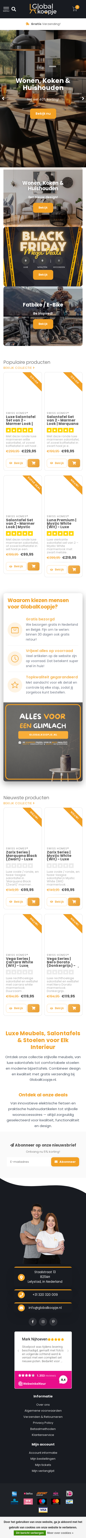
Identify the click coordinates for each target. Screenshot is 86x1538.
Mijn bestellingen (43, 1458)
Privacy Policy (43, 1423)
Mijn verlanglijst (43, 1471)
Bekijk (43, 207)
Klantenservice (43, 1435)
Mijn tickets (43, 1465)
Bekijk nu (43, 113)
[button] (3, 98)
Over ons (43, 1404)
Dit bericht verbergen (30, 1533)
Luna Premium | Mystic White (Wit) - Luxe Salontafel (61, 525)
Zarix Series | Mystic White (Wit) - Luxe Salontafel (59, 857)
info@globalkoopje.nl (45, 1307)
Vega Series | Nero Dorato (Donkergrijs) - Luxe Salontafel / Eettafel (63, 965)
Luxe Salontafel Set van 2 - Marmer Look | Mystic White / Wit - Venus (21, 423)
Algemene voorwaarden (43, 1410)
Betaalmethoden (43, 1429)
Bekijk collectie (19, 368)
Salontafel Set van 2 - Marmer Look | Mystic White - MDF (20, 525)
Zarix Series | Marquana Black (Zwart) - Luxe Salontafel (21, 857)
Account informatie (43, 1453)
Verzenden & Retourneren (43, 1417)
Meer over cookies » (60, 1533)
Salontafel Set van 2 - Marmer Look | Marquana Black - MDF (62, 421)
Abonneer (65, 1162)
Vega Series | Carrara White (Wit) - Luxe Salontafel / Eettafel (19, 965)
